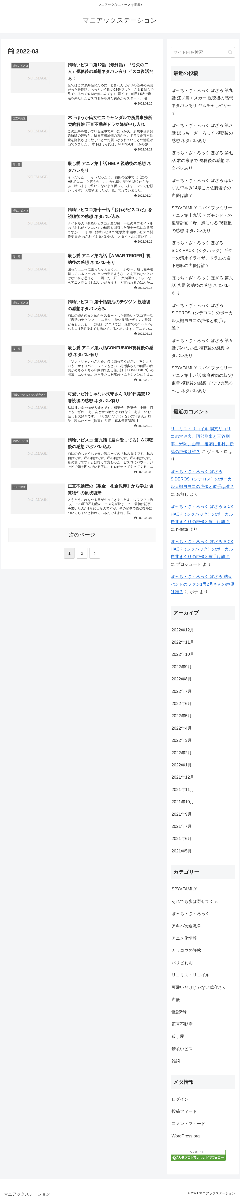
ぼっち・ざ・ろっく (191, 913)
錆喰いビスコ (184, 1048)
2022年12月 (183, 630)
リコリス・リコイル (191, 975)
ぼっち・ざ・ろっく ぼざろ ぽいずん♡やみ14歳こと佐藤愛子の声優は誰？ (202, 188)
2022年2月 (182, 752)
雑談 (176, 1061)
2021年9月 (182, 814)
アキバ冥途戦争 (186, 926)
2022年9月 (182, 666)
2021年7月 (182, 826)
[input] (203, 52)
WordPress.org (186, 1136)
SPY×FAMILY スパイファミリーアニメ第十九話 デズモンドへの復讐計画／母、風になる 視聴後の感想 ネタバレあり (202, 219)
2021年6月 (182, 838)
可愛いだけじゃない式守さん (199, 987)
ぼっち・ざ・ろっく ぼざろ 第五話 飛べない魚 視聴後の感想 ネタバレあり (202, 348)
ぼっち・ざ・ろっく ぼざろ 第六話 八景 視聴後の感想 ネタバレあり (202, 286)
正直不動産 (182, 1024)
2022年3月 (182, 740)
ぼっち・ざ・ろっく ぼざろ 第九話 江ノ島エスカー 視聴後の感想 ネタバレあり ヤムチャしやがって (202, 102)
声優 (176, 999)
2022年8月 (182, 679)
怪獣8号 (179, 1011)
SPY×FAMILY (184, 889)
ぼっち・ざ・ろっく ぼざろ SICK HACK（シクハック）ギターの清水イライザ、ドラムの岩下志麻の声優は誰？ (202, 254)
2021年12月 (183, 777)
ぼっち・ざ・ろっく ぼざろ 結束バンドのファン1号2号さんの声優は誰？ (202, 584)
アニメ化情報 (184, 938)
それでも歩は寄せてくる (195, 901)
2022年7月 (182, 691)
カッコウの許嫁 (186, 950)
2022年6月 (182, 703)
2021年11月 (183, 789)
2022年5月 (182, 715)
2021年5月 (182, 851)
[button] (230, 52)
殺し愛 (178, 1036)
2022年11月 (183, 642)
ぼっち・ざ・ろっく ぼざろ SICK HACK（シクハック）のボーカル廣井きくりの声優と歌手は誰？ (202, 514)
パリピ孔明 (182, 962)
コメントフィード (188, 1123)
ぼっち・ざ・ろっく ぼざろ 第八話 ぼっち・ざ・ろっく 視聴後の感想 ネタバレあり (202, 133)
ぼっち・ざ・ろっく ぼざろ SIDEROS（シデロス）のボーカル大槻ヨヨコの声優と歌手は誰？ (202, 316)
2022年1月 (182, 765)
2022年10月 (183, 654)
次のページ (82, 535)
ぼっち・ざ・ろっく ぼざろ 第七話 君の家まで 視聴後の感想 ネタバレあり (202, 160)
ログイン (180, 1099)
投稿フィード (184, 1111)
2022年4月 (182, 728)
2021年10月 (183, 801)
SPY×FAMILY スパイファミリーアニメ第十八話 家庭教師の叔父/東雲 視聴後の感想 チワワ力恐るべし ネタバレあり (202, 379)
